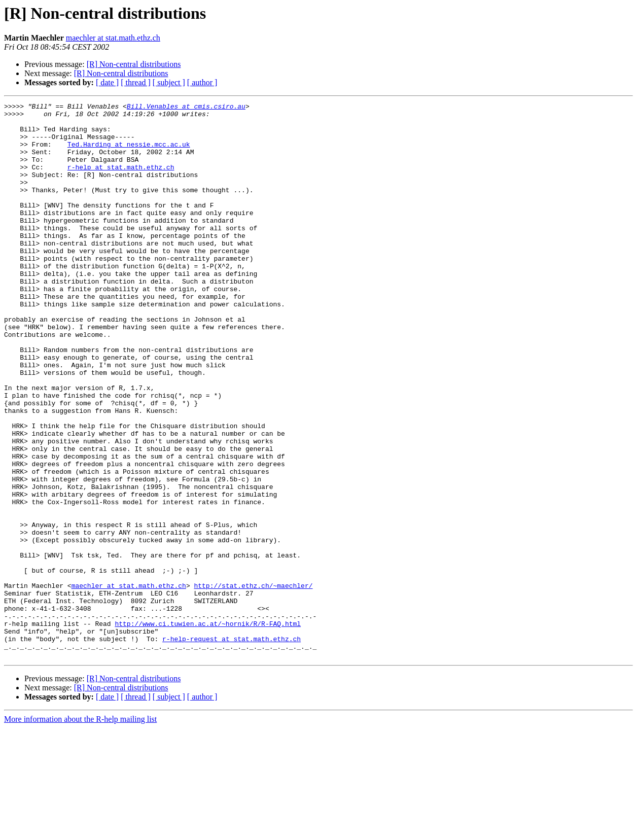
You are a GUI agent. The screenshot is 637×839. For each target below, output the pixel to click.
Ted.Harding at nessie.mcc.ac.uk (128, 153)
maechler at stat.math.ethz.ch (113, 37)
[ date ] (107, 82)
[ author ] (202, 82)
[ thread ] (136, 82)
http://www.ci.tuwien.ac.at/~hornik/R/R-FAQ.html (208, 728)
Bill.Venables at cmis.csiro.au (186, 107)
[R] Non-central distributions (134, 64)
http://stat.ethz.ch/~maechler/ (253, 682)
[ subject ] (169, 82)
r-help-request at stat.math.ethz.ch (231, 746)
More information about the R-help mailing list (80, 830)
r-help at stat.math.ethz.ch (120, 180)
